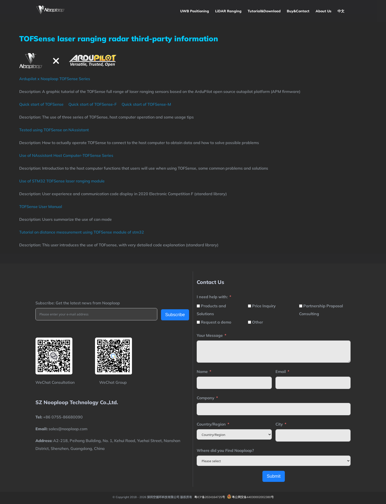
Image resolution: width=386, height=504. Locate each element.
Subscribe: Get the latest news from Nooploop (77, 302)
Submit (273, 476)
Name (202, 371)
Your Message (210, 335)
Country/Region (211, 424)
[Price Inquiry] (249, 306)
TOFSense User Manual (40, 206)
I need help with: (212, 296)
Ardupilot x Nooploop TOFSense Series (54, 78)
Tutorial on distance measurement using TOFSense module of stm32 (81, 232)
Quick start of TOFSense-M (146, 104)
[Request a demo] (198, 322)
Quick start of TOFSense (41, 104)
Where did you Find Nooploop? (225, 450)
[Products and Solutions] (198, 306)
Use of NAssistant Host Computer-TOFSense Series (66, 155)
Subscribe (175, 314)
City (279, 424)
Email (280, 371)
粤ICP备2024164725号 (209, 497)
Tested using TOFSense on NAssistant (54, 129)
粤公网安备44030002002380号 (253, 497)
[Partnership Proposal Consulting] (300, 306)
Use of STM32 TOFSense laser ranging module (62, 180)
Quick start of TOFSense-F (92, 104)
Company (205, 397)
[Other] (249, 322)
